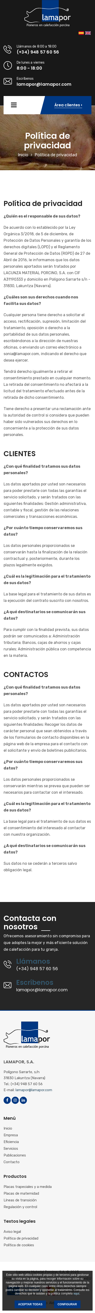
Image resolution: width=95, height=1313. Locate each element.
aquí (76, 1293)
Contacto (12, 1162)
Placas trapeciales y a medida (28, 1187)
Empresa (11, 1135)
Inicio (23, 154)
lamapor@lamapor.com (33, 1090)
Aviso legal (12, 1232)
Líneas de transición (20, 1200)
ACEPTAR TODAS (30, 1304)
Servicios (11, 1149)
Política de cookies (19, 1245)
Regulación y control (20, 1207)
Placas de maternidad (21, 1194)
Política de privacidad (21, 1238)
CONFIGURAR (67, 1304)
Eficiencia (11, 1142)
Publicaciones (15, 1155)
